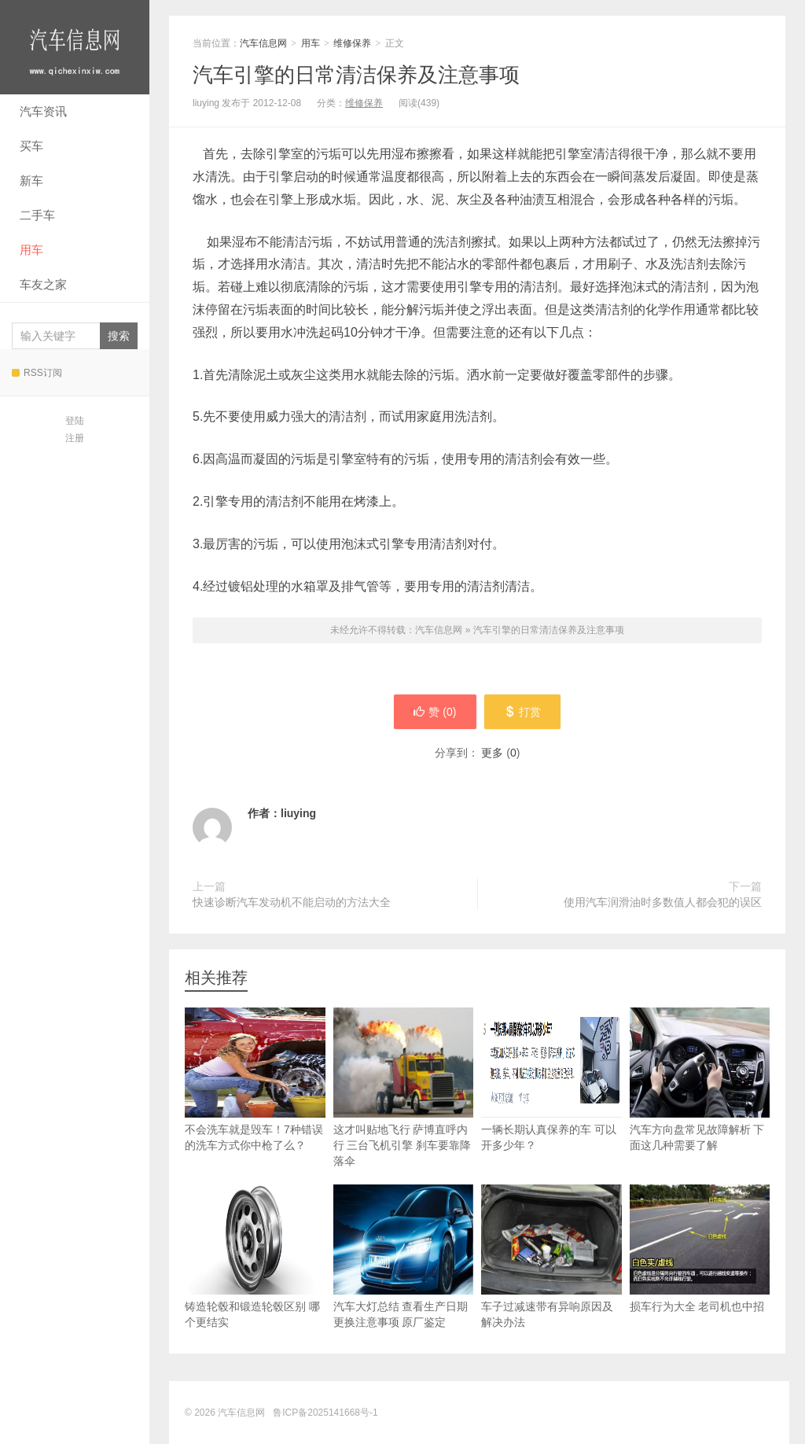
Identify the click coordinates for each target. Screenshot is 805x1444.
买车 (31, 146)
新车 (31, 180)
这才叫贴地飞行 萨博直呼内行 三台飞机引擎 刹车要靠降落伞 (403, 1087)
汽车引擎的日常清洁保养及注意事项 (356, 75)
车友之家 (43, 284)
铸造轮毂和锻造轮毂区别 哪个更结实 (255, 1256)
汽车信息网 (74, 47)
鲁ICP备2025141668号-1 (325, 1412)
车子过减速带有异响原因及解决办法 (551, 1256)
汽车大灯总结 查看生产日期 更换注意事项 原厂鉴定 (403, 1256)
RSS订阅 (37, 372)
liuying (298, 813)
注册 (74, 438)
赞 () (435, 711)
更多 (492, 752)
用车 (31, 249)
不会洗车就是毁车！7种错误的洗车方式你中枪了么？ (255, 1079)
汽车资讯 (43, 111)
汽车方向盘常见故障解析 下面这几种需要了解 (700, 1079)
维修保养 (352, 43)
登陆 (74, 420)
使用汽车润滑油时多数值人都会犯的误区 (663, 902)
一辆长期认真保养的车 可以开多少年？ (551, 1079)
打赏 (522, 711)
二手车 (37, 215)
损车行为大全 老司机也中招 (700, 1248)
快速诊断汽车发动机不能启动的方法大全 (292, 902)
